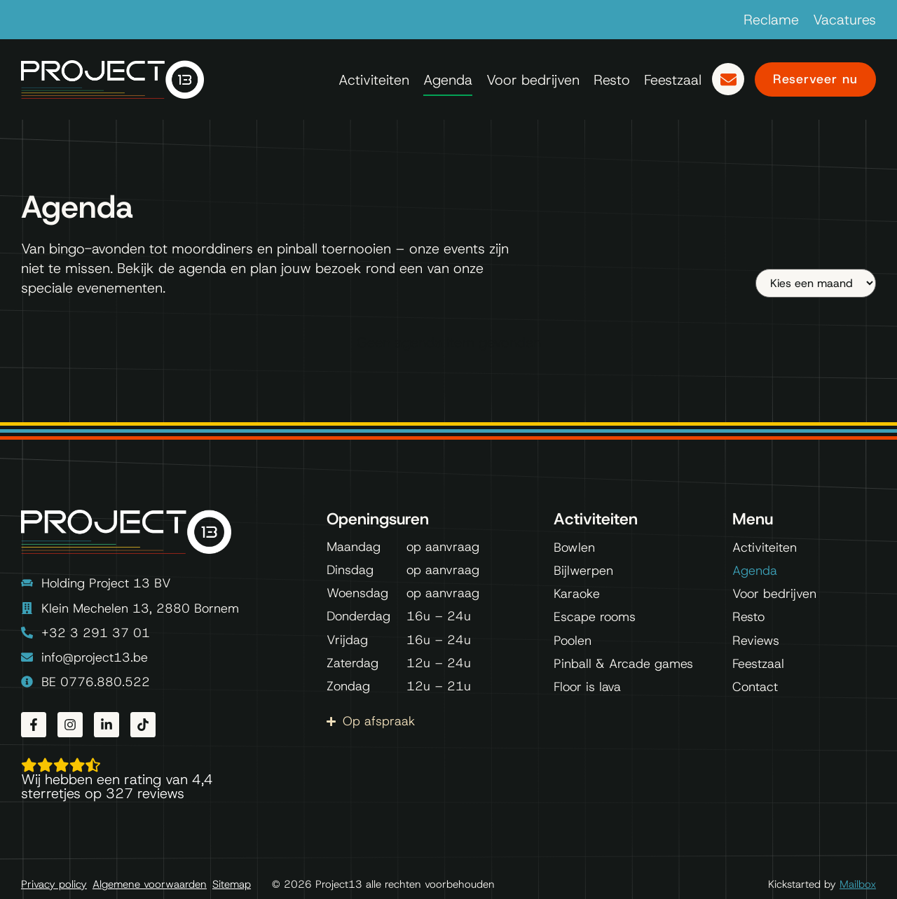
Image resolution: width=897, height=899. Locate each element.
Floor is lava (587, 686)
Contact (755, 686)
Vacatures (844, 20)
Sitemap (231, 884)
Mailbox (858, 884)
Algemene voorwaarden (150, 884)
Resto (612, 80)
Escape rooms (595, 616)
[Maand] (815, 283)
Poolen (572, 640)
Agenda (447, 80)
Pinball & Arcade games (623, 663)
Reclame (771, 20)
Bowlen (574, 547)
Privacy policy (54, 884)
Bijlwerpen (583, 570)
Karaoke (577, 593)
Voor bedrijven (533, 80)
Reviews (755, 640)
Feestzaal (672, 80)
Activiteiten (373, 80)
